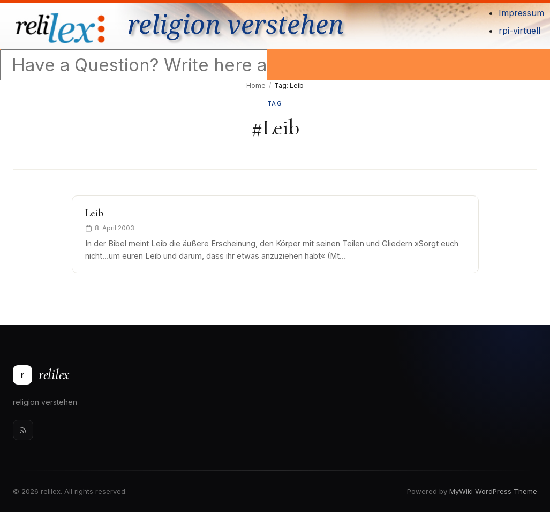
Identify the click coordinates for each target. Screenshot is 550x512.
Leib (94, 213)
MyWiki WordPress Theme (493, 491)
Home (256, 85)
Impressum (521, 12)
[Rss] (23, 430)
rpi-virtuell (519, 30)
